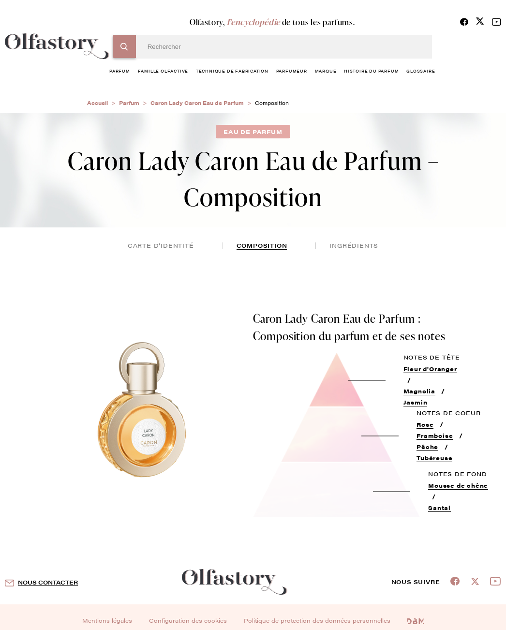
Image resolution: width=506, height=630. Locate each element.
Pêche (427, 446)
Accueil (97, 102)
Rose (425, 424)
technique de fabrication (232, 71)
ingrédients (353, 245)
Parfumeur (291, 71)
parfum (119, 71)
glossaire (420, 71)
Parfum (129, 102)
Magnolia (419, 391)
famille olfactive (163, 71)
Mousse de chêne (458, 485)
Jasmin (415, 402)
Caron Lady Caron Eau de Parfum (197, 102)
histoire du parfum (371, 71)
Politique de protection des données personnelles (317, 620)
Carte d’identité (161, 245)
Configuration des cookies (188, 620)
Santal (439, 507)
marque (326, 71)
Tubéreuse (434, 457)
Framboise (435, 435)
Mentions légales (107, 620)
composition (262, 245)
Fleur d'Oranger (430, 368)
